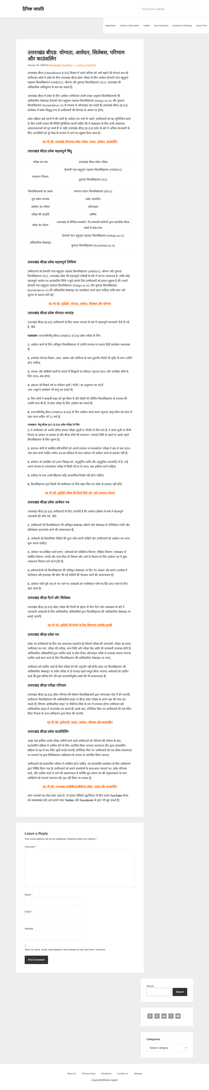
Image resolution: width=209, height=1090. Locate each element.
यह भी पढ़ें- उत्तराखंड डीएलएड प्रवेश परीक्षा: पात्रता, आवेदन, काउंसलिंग (79, 141)
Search (150, 986)
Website (29, 928)
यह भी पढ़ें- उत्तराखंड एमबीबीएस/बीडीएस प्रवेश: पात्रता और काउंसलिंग (80, 786)
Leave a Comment (86, 65)
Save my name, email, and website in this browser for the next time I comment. (65, 949)
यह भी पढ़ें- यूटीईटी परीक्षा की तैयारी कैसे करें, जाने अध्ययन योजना (80, 493)
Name (28, 894)
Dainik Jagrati (33, 9)
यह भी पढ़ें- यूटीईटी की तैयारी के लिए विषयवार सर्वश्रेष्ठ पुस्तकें (80, 625)
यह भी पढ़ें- (80, 303)
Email (28, 911)
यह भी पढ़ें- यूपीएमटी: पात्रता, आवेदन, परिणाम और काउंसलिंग (80, 722)
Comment (30, 847)
